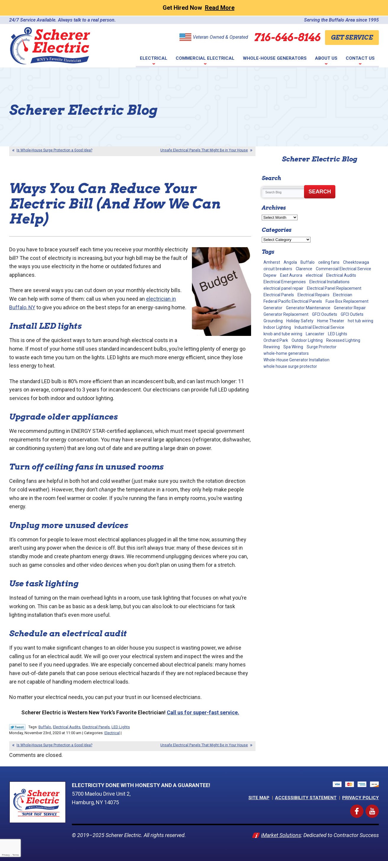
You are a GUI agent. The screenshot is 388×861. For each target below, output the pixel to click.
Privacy (5, 855)
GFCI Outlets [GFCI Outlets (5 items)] (352, 314)
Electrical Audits (66, 727)
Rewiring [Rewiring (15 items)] (271, 346)
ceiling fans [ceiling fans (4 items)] (329, 262)
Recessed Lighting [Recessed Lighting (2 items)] (343, 340)
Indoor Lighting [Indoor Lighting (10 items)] (277, 327)
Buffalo (44, 727)
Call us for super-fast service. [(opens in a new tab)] (203, 712)
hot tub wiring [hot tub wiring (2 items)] (360, 320)
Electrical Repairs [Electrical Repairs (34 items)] (313, 294)
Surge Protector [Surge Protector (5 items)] (322, 346)
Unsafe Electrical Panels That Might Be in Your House (204, 150)
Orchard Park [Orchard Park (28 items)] (275, 340)
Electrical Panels (96, 727)
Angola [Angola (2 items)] (290, 262)
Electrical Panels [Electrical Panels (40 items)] (278, 294)
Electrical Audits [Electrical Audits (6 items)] (341, 275)
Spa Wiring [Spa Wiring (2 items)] (293, 346)
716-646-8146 (287, 37)
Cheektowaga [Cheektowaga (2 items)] (356, 262)
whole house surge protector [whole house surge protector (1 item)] (290, 366)
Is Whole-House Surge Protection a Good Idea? (54, 150)
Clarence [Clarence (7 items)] (304, 268)
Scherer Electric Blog (319, 159)
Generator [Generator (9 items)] (272, 307)
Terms (15, 855)
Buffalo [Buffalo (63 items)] (307, 262)
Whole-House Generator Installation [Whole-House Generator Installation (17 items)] (296, 359)
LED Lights (120, 727)
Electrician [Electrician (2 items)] (342, 294)
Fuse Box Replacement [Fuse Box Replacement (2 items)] (347, 301)
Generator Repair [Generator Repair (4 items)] (350, 307)
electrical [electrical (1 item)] (314, 275)
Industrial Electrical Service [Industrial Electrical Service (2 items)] (319, 327)
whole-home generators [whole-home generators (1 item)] (286, 353)
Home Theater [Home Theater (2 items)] (330, 320)
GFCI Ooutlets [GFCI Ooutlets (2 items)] (324, 314)
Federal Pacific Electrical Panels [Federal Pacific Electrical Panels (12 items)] (292, 301)
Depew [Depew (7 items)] (270, 275)
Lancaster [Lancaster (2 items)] (315, 333)
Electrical (112, 733)
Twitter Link (17, 727)
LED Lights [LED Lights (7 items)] (337, 333)
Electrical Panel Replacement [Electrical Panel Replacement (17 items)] (334, 288)
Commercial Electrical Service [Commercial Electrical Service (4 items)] (343, 268)
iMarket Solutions (281, 835)
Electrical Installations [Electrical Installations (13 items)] (329, 281)
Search (319, 192)
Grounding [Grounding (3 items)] (273, 320)
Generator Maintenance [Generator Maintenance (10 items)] (308, 307)
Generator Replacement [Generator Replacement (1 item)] (285, 314)
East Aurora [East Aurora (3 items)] (291, 275)
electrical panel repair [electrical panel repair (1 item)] (283, 288)
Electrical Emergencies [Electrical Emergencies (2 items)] (284, 281)
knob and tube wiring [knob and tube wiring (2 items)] (282, 333)
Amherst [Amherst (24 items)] (271, 262)
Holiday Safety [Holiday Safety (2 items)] (299, 320)
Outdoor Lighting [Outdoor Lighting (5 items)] (307, 340)
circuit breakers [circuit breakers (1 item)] (277, 268)
